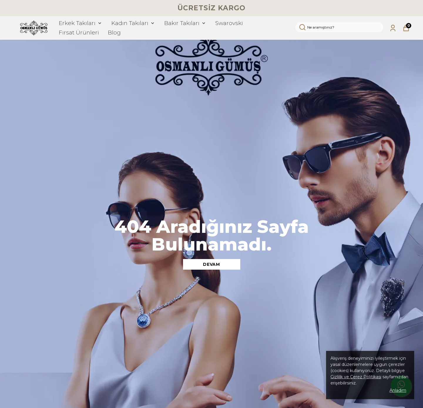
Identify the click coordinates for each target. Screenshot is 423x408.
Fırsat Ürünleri (79, 32)
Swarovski (229, 23)
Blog (114, 32)
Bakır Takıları (185, 23)
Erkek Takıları (81, 23)
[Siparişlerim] (393, 28)
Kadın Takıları (133, 23)
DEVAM (211, 264)
